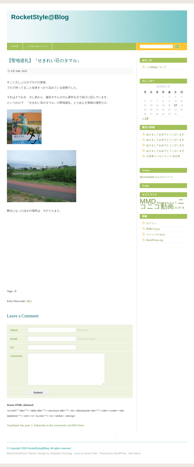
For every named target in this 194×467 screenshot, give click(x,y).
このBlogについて (37, 46)
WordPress (120, 453)
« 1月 (145, 118)
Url (12, 347)
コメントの (155, 234)
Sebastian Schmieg (61, 453)
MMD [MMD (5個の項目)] (148, 201)
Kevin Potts (91, 453)
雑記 (29, 301)
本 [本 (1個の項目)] (183, 207)
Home (14, 46)
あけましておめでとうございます (165, 134)
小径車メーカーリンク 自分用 (163, 156)
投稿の (153, 228)
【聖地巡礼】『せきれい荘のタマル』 (44, 60)
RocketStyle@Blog (40, 17)
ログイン (151, 223)
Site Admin (134, 453)
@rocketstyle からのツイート (156, 177)
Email (13, 338)
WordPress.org (154, 240)
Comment (16, 355)
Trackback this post (18, 425)
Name (14, 329)
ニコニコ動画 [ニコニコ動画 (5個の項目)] (162, 203)
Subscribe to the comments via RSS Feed (59, 425)
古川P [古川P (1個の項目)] (178, 207)
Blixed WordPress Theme (21, 453)
